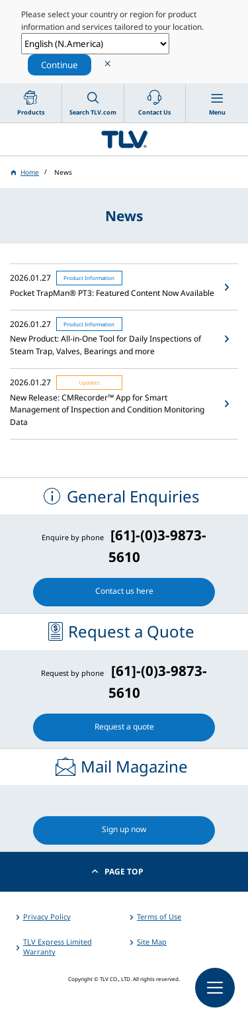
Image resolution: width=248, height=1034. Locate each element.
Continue (59, 65)
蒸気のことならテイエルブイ (124, 139)
